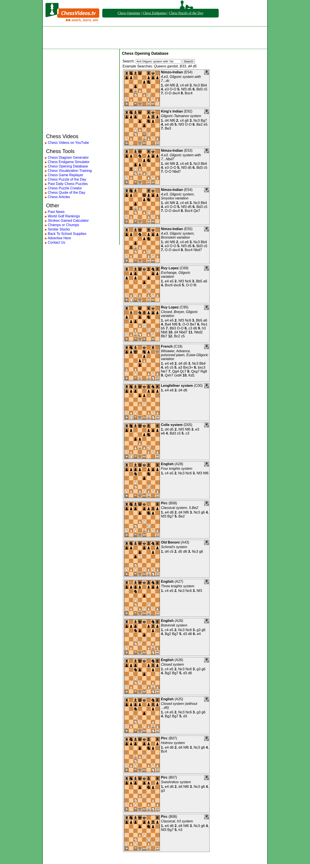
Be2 (199, 124)
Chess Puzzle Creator (65, 188)
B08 (173, 503)
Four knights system (176, 468)
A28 (179, 464)
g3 (199, 630)
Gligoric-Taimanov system (181, 116)
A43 (185, 542)
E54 (188, 72)
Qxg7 (195, 371)
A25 (179, 699)
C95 (184, 307)
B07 (173, 738)
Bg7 (204, 120)
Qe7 (197, 211)
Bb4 (204, 85)
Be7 (193, 324)
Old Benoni (170, 542)
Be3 (168, 128)
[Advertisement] (155, 38)
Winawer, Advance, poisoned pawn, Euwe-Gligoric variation (184, 355)
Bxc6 (169, 285)
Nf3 (184, 89)
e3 (167, 89)
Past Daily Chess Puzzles (68, 184)
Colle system (172, 425)
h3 (204, 328)
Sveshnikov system (176, 782)
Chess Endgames (155, 13)
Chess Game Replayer (65, 175)
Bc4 (164, 751)
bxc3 (201, 367)
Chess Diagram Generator (68, 157)
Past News (56, 212)
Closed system (172, 664)
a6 (205, 281)
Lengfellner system (177, 385)
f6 (195, 285)
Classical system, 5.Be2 (179, 508)
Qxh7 (169, 375)
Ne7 (164, 371)
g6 (187, 120)
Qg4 (175, 371)
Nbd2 (198, 332)
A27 (179, 581)
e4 (167, 124)
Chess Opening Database (68, 166)
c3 (190, 328)
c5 (205, 89)
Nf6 (172, 85)
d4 (167, 85)
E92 (188, 111)
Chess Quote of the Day (66, 192)
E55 (188, 229)
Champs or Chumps (63, 225)
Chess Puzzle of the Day (186, 13)
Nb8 (164, 332)
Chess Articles (59, 197)
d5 (190, 89)
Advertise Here (59, 238)
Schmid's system (174, 547)
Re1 (204, 324)
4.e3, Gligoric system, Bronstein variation (178, 235)
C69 (184, 268)
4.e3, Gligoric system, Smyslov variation (178, 196)
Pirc (164, 503)
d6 (172, 124)
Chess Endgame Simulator (68, 162)
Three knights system (177, 586)
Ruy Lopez (170, 268)
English (167, 464)
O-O (173, 89)
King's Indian (172, 111)
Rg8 (204, 371)
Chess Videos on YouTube (68, 142)
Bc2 (177, 336)
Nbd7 (176, 171)
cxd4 (178, 375)
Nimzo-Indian (172, 72)
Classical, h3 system (177, 821)
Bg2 (168, 634)
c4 (182, 85)
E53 (188, 150)
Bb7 (164, 336)
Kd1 (191, 375)
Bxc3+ (188, 367)
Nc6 (188, 281)
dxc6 (177, 285)
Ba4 (168, 324)
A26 (179, 621)
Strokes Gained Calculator (68, 220)
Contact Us (56, 242)
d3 (185, 634)
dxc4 (176, 93)
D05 (188, 425)
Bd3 (199, 89)
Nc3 (197, 85)
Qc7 (183, 371)
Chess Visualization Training (70, 170)
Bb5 (199, 281)
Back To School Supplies (67, 234)
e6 (187, 85)
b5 (163, 328)
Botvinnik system (174, 625)
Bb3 (173, 328)
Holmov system (173, 743)
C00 (198, 385)
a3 (180, 367)
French (167, 346)
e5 (206, 124)
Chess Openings (129, 13)
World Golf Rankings (64, 216)
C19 (178, 346)
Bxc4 (189, 93)
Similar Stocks (59, 229)
